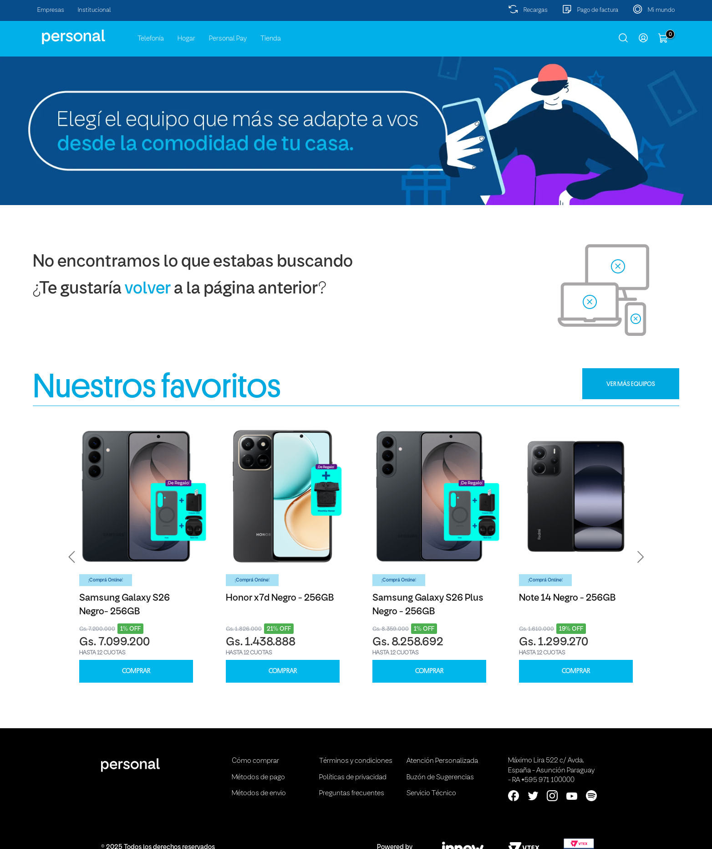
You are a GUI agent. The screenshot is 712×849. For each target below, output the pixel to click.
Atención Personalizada (442, 761)
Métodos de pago (258, 777)
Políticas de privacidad (353, 777)
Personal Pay (228, 39)
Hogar (186, 39)
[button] (72, 557)
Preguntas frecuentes (351, 793)
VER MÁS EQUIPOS (630, 384)
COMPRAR (136, 671)
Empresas (50, 10)
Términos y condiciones (355, 761)
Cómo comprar (255, 761)
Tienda (270, 39)
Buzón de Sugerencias (440, 777)
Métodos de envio (259, 793)
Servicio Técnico (431, 793)
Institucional (94, 10)
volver (148, 289)
